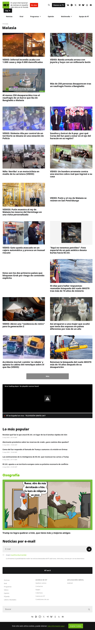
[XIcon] (75, 5)
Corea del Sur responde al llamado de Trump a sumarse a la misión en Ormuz (35, 449)
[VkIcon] (68, 5)
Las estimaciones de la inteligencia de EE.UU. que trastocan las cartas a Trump (36, 457)
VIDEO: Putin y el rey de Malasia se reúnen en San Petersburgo (68, 199)
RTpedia (6, 596)
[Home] (6, 5)
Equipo (38, 589)
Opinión (51, 16)
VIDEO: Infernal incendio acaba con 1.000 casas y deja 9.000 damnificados (23, 61)
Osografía (11, 475)
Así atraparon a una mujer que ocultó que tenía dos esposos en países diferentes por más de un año (70, 326)
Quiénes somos (41, 583)
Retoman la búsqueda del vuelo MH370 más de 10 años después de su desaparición (70, 364)
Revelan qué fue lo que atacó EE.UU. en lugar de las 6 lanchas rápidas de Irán (35, 435)
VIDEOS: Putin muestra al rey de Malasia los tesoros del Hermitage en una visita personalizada (22, 212)
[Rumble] (71, 5)
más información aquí (56, 626)
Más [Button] (47, 376)
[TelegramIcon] (79, 5)
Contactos (39, 586)
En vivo (34, 5)
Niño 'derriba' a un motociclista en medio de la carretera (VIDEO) (21, 172)
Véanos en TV (58, 5)
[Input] (47, 549)
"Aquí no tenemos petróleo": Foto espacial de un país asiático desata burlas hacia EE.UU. (68, 250)
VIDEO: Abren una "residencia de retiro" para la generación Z (24, 325)
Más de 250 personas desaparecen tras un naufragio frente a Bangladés (70, 85)
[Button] (48, 5)
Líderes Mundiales (10, 600)
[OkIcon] (87, 5)
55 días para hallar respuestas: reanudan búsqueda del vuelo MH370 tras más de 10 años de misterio (69, 288)
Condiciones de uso (42, 599)
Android (70, 583)
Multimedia (66, 16)
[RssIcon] (59, 616)
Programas (35, 16)
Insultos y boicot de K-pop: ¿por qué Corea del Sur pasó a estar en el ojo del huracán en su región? (70, 136)
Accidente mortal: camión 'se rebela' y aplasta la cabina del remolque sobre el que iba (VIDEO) (23, 364)
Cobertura (39, 593)
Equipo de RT (84, 16)
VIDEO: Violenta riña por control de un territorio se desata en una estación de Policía (23, 136)
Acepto (16, 555)
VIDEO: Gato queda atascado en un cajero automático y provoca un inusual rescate (24, 250)
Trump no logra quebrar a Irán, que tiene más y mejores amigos (36, 532)
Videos (6, 590)
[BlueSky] (83, 5)
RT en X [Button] (47, 570)
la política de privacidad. (19, 555)
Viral (21, 16)
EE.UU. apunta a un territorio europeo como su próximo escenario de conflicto (35, 464)
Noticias (9, 16)
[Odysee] (40, 616)
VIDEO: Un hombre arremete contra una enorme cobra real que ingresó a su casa (71, 174)
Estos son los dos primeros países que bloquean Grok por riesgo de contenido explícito (23, 275)
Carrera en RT (40, 596)
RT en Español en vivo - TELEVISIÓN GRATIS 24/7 (25, 415)
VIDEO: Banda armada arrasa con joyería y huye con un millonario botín (70, 61)
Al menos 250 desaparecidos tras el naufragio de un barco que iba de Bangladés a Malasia (21, 98)
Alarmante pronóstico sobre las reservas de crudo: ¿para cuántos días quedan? (36, 442)
